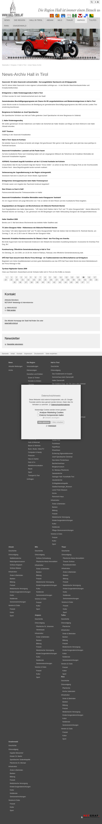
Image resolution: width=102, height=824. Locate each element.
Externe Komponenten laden (51, 415)
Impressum (52, 426)
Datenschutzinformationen (60, 405)
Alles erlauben (57, 422)
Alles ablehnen (44, 422)
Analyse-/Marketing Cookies (51, 412)
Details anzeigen (52, 418)
